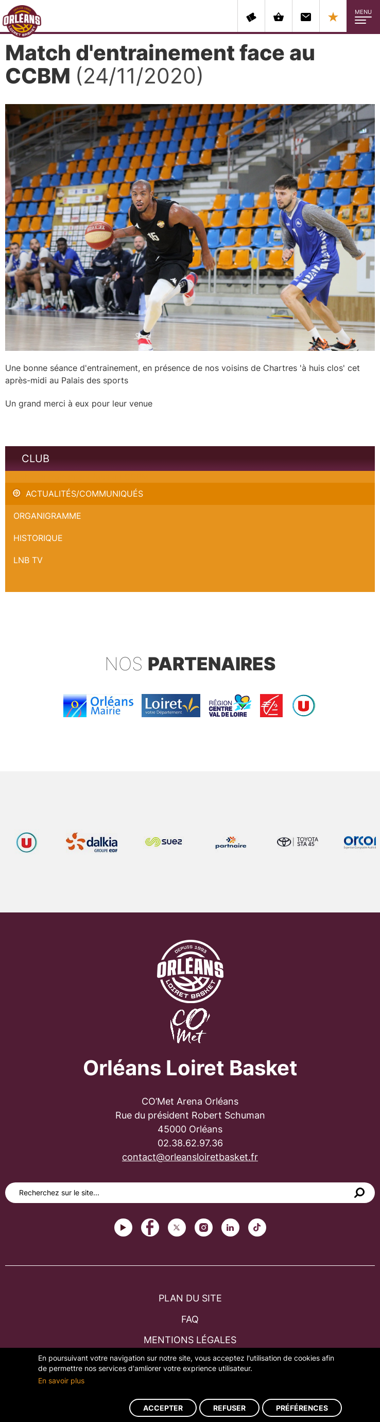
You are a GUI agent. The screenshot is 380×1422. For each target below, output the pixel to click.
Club (35, 458)
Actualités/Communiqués (84, 493)
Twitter (177, 1227)
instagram (204, 1227)
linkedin (230, 1227)
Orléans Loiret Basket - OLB (22, 21)
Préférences (302, 1407)
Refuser (229, 1407)
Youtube (123, 1227)
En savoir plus (61, 1380)
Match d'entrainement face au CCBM (77, 476)
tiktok (257, 1227)
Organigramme (47, 516)
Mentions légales (190, 1339)
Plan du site (190, 1298)
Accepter (163, 1407)
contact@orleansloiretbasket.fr (190, 1157)
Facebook (150, 1227)
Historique (38, 538)
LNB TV (28, 560)
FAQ (190, 1319)
